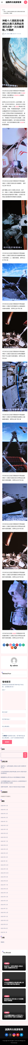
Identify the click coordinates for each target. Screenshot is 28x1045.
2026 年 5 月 (4, 805)
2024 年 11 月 (4, 869)
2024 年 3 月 (4, 900)
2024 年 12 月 (4, 865)
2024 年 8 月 (4, 881)
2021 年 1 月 (4, 932)
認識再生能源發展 (13, 2)
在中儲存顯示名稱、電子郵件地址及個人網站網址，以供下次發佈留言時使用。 (13, 737)
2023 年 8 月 (4, 928)
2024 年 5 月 (4, 893)
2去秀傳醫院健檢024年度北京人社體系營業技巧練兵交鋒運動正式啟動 (14, 1017)
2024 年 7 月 (4, 885)
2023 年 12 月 (4, 912)
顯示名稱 (5, 712)
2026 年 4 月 (4, 809)
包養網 (23, 93)
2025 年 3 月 (4, 853)
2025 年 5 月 (4, 849)
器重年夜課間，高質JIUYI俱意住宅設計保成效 (13, 787)
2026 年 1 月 (4, 821)
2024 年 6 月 (4, 889)
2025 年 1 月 (4, 861)
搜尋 (3, 749)
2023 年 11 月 (4, 916)
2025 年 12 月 (4, 825)
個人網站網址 (5, 726)
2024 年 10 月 (4, 873)
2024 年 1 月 (4, 908)
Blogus (22, 1040)
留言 (4, 690)
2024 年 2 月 (4, 904)
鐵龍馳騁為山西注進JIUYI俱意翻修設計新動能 (13, 777)
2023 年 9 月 (4, 924)
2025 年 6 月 (4, 845)
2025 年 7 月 (4, 841)
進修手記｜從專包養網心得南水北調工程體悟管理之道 (13, 967)
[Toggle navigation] (2, 2)
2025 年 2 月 (4, 857)
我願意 (2, 942)
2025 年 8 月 (4, 837)
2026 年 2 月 (4, 817)
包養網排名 (17, 95)
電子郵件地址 (6, 719)
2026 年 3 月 (4, 813)
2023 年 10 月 (4, 920)
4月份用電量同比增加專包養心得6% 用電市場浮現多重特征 (14, 983)
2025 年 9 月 (4, 833)
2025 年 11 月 (4, 829)
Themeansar (14, 1043)
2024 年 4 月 (4, 896)
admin (8, 33)
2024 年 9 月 (4, 877)
